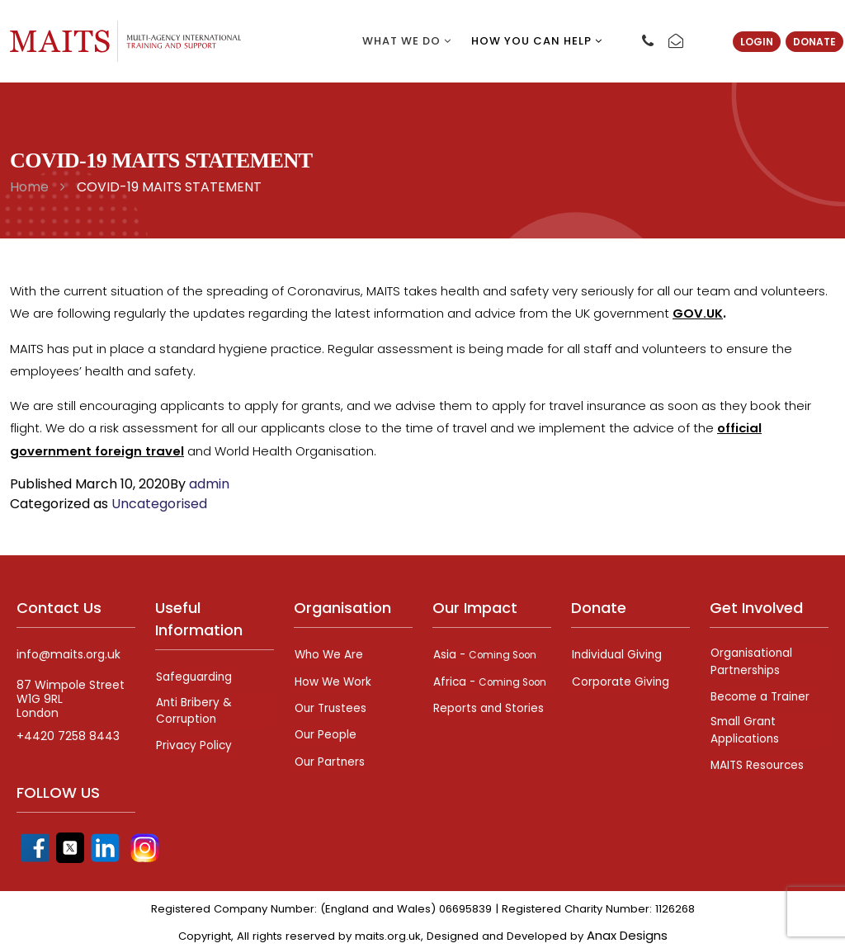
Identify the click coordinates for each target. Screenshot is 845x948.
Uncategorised (159, 502)
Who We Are (329, 652)
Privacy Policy (194, 741)
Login (756, 42)
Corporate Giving (620, 678)
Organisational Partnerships (752, 660)
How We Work (333, 678)
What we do (406, 41)
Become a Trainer (761, 694)
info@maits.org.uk (68, 653)
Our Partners (330, 755)
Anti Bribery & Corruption (193, 707)
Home (29, 186)
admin (209, 482)
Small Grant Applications (745, 726)
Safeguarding (194, 675)
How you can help (536, 41)
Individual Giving (617, 652)
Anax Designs (627, 930)
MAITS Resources (758, 760)
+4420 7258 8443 (68, 735)
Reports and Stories (488, 719)
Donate (814, 42)
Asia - (487, 652)
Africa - (477, 684)
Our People (325, 729)
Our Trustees (331, 704)
